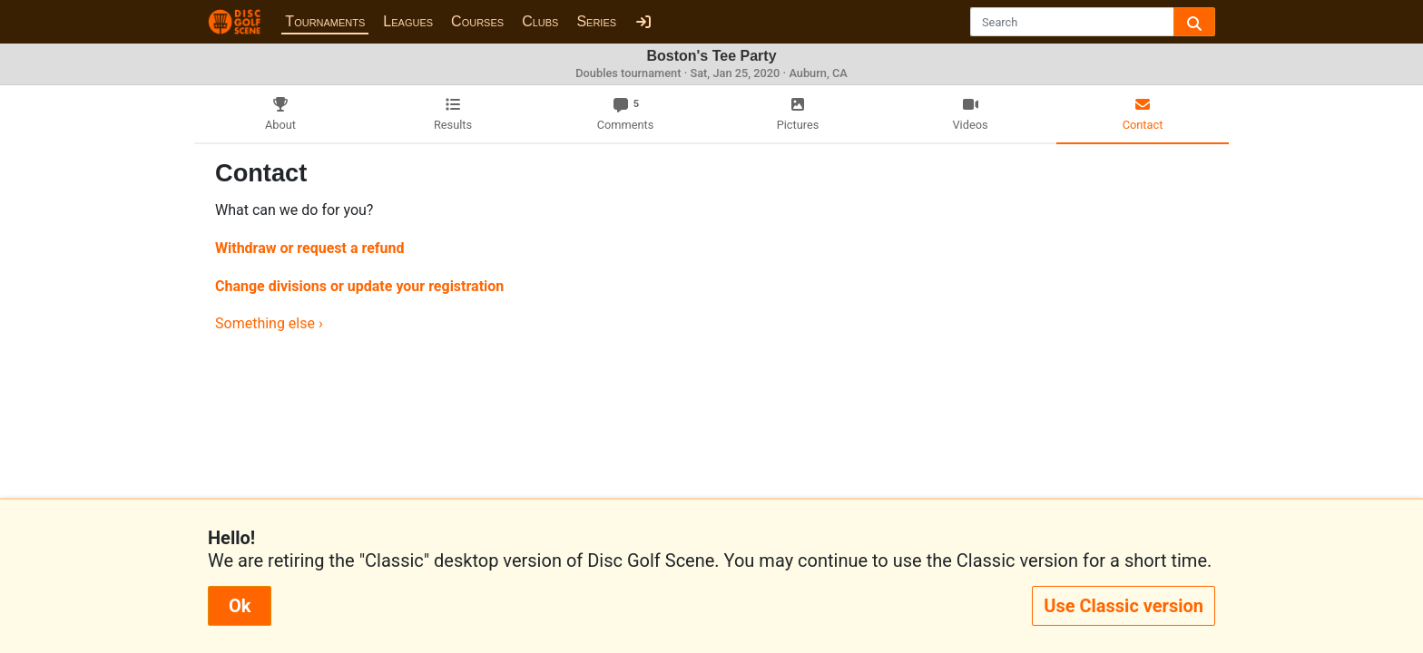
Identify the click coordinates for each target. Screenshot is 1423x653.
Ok (240, 606)
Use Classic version (1123, 606)
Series (596, 21)
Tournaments (325, 21)
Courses (477, 21)
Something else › (269, 323)
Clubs (540, 21)
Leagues (408, 21)
